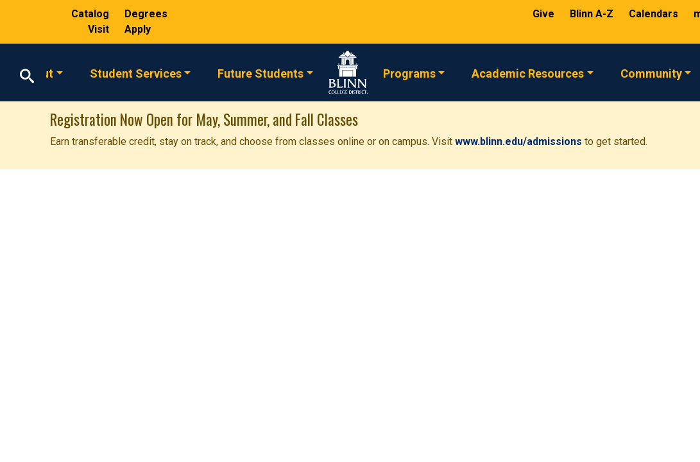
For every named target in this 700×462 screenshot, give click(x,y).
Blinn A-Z (593, 14)
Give (545, 14)
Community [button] (651, 72)
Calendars (655, 14)
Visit (100, 29)
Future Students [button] (260, 72)
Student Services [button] (136, 72)
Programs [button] (409, 72)
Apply (137, 29)
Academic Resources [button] (528, 72)
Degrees (145, 14)
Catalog (91, 14)
